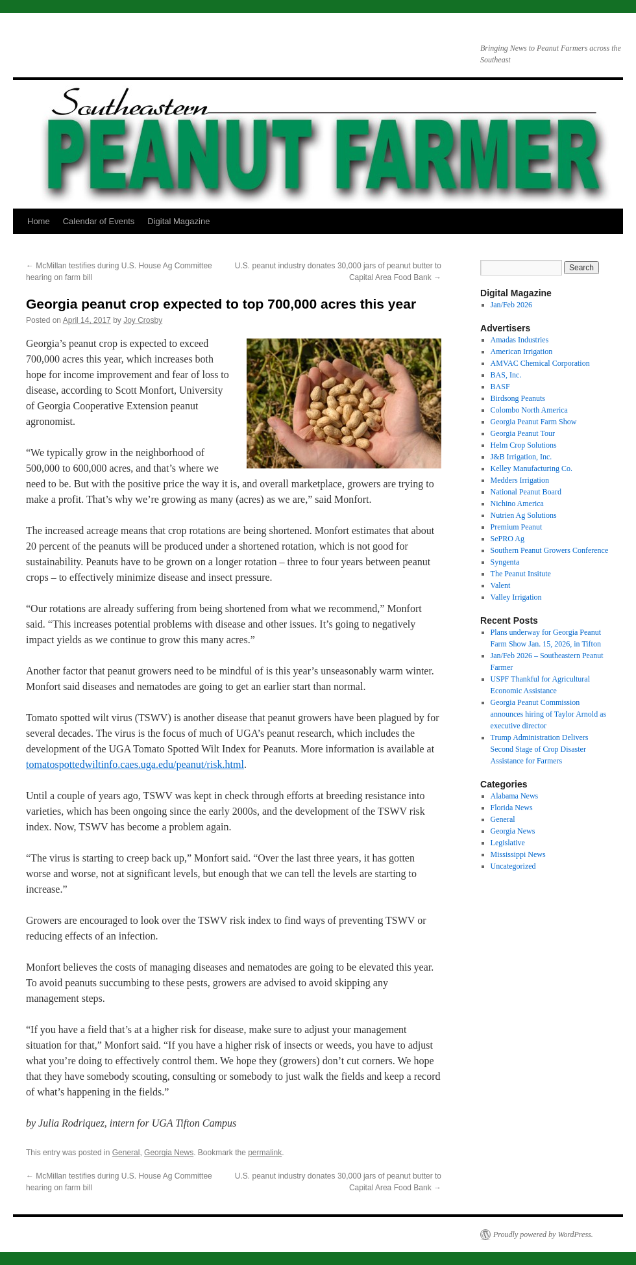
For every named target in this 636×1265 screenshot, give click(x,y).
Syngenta (505, 562)
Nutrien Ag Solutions (524, 515)
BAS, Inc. (506, 374)
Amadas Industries (520, 339)
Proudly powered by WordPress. (543, 1234)
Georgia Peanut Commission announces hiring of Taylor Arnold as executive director (549, 714)
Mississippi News (518, 854)
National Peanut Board (526, 491)
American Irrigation (522, 351)
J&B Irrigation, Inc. (521, 456)
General (126, 1152)
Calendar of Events (99, 221)
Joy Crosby (142, 320)
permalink (265, 1152)
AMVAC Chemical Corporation (540, 363)
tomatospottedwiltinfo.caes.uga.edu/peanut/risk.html (135, 764)
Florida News (512, 807)
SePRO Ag (507, 538)
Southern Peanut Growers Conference (550, 550)
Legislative (508, 842)
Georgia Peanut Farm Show (534, 421)
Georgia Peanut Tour (523, 433)
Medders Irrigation (520, 480)
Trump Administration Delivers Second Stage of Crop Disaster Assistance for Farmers (540, 749)
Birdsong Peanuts (518, 398)
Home (38, 221)
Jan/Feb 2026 (511, 304)
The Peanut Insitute (521, 573)
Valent (501, 585)
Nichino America (517, 503)
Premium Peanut (517, 526)
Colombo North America (529, 410)
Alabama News (515, 795)
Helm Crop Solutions (524, 445)
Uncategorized (513, 866)
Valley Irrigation (516, 597)
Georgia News (168, 1152)
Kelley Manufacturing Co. (531, 468)
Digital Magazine (178, 221)
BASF (500, 386)
